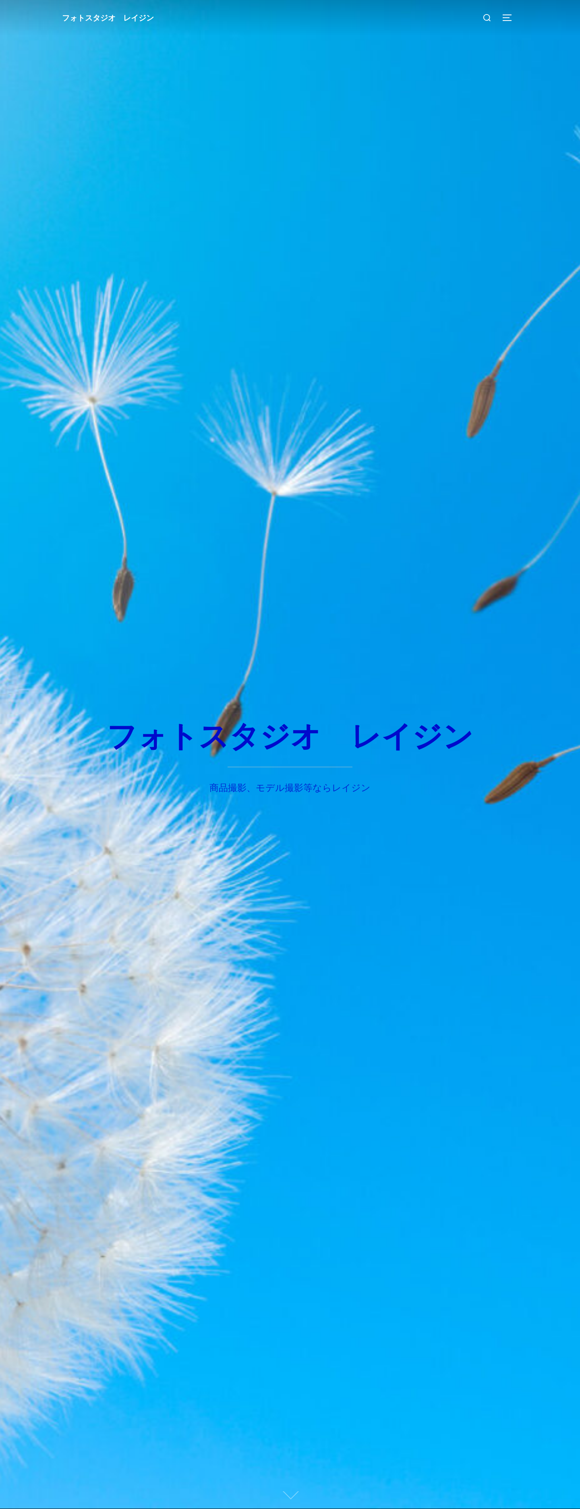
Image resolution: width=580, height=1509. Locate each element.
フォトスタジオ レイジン (105, 17)
